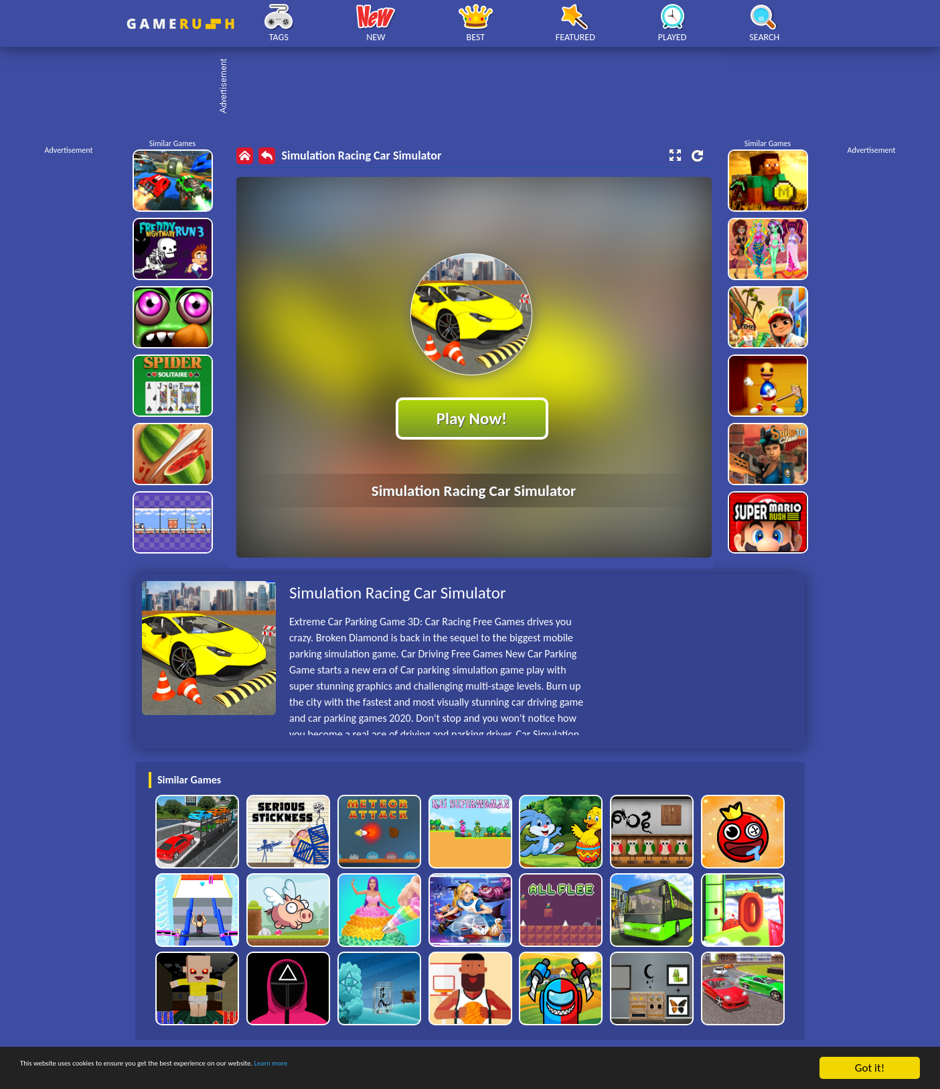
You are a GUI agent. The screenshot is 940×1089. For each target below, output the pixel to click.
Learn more (418, 1069)
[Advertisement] (476, 87)
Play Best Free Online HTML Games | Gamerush (180, 23)
